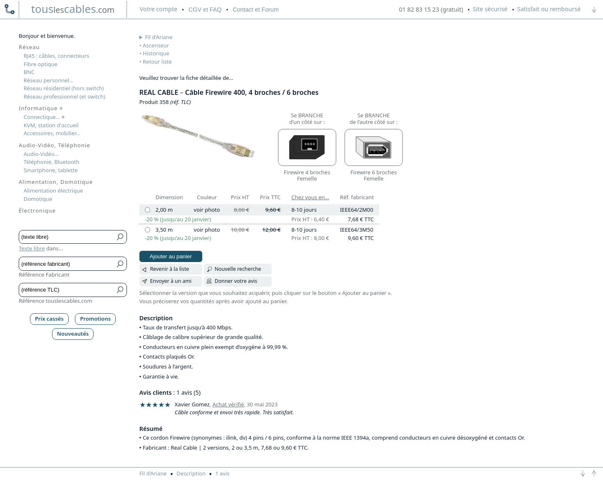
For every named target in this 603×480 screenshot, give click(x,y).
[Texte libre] (66, 237)
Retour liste (157, 61)
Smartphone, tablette (51, 170)
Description (191, 473)
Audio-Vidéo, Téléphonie (54, 145)
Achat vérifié (228, 404)
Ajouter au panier (171, 256)
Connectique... (44, 117)
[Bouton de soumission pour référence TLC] (120, 289)
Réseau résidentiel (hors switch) (64, 88)
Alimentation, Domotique (56, 182)
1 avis (222, 473)
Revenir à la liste (169, 268)
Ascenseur (156, 45)
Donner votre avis (236, 281)
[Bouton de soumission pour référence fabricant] (120, 263)
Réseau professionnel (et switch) (64, 96)
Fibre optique (40, 64)
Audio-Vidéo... (41, 154)
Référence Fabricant (44, 274)
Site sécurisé (490, 9)
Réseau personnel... (49, 80)
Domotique (38, 199)
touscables (73, 8)
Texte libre (32, 248)
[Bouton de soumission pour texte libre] (120, 236)
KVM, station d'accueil (51, 125)
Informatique (41, 108)
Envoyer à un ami (170, 281)
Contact (255, 9)
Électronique (37, 210)
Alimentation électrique (53, 190)
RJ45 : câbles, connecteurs (56, 55)
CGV (205, 9)
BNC (29, 72)
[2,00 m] (147, 210)
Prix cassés (49, 318)
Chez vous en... (310, 197)
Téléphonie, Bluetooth (51, 162)
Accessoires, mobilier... (52, 133)
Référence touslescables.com (55, 300)
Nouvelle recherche (238, 268)
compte (158, 9)
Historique (156, 53)
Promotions (95, 318)
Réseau (29, 47)
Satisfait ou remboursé (549, 9)
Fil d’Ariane (159, 37)
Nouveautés (73, 333)
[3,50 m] (147, 230)
